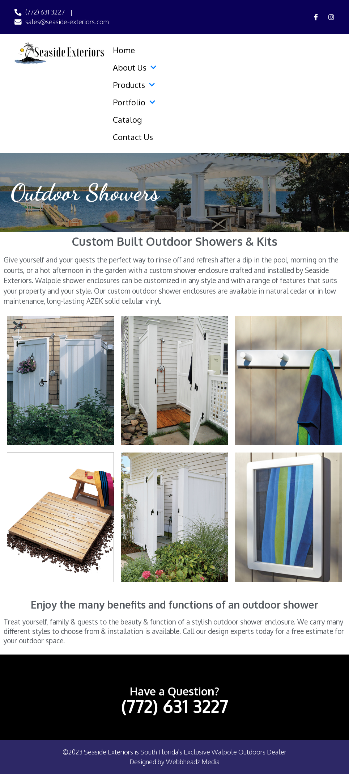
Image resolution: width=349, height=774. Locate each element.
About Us (135, 67)
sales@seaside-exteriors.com (67, 22)
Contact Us (133, 137)
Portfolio (134, 102)
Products (134, 85)
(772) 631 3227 (45, 12)
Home (124, 50)
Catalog (127, 119)
